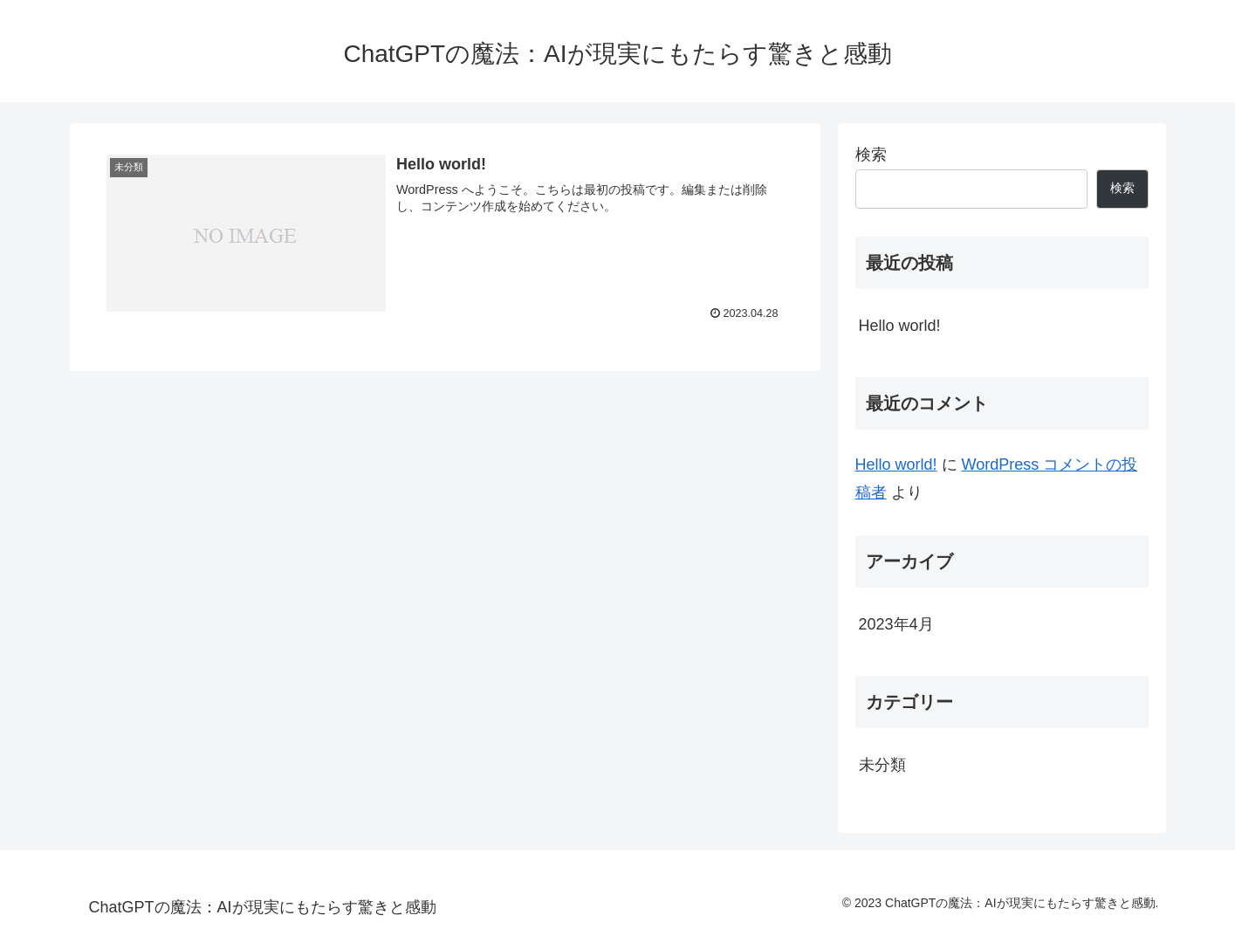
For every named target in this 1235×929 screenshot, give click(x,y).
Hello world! (900, 325)
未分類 (882, 765)
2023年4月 (896, 624)
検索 (871, 154)
